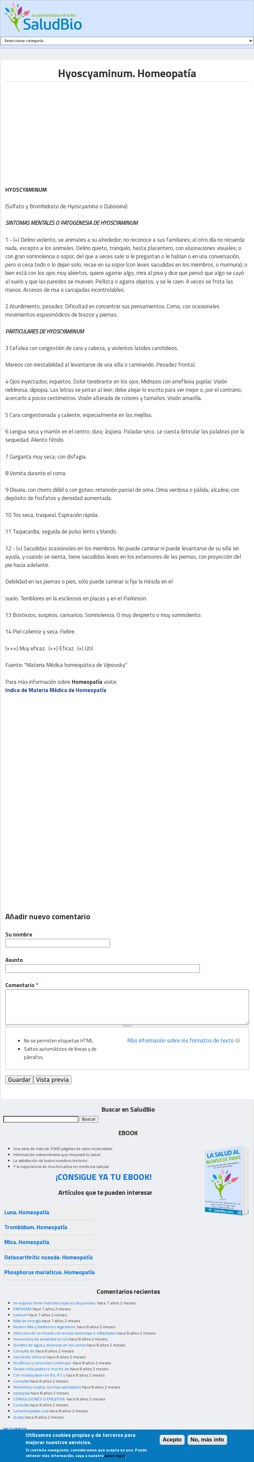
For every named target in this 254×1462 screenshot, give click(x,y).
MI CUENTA (15, 1429)
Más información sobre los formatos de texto (180, 1040)
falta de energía (27, 1321)
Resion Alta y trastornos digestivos (44, 1327)
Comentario (21, 985)
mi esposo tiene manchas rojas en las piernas (54, 1303)
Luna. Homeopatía (26, 1212)
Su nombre (18, 935)
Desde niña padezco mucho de (41, 1369)
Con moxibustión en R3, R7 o (39, 1375)
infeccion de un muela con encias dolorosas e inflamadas (64, 1333)
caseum (20, 1315)
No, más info (207, 1440)
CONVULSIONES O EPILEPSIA (39, 1399)
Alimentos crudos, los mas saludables (47, 1387)
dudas (18, 1417)
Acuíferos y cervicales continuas (42, 1363)
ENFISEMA (22, 1309)
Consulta (21, 1381)
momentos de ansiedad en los (40, 1339)
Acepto (172, 1440)
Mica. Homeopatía (26, 1242)
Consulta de (24, 1351)
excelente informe (29, 1357)
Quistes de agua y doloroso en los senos (49, 1345)
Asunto (14, 960)
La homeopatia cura (30, 1411)
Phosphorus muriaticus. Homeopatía (49, 1272)
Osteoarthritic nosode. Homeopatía (48, 1257)
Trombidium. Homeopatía (35, 1227)
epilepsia (21, 1393)
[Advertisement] (61, 128)
